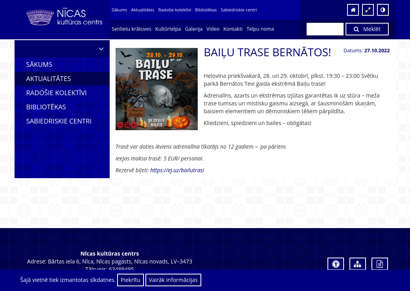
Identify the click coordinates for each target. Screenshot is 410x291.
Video (212, 29)
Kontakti (233, 29)
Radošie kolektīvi (174, 10)
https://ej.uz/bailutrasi (177, 170)
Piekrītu (130, 280)
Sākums (119, 10)
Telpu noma (260, 29)
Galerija (193, 29)
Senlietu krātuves (131, 29)
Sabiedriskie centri (239, 10)
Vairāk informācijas (173, 280)
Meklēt (367, 29)
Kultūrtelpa (168, 29)
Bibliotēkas (206, 10)
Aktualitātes (142, 10)
